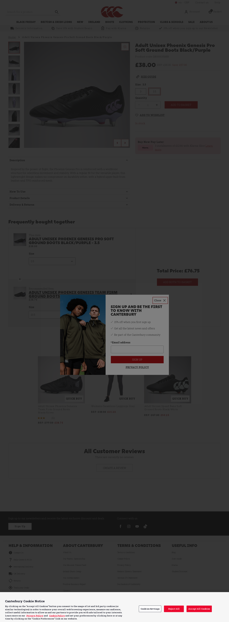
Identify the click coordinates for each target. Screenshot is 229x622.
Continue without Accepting (214, 596)
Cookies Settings (150, 608)
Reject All (174, 608)
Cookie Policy (57, 615)
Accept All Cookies (199, 608)
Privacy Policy (34, 615)
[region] (114, 607)
